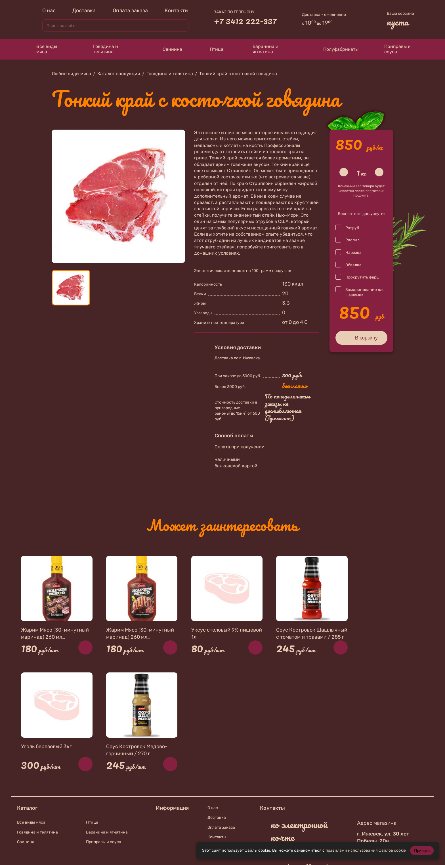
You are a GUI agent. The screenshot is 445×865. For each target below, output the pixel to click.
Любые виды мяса (71, 73)
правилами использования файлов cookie (366, 850)
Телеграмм (291, 812)
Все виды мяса (42, 49)
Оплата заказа (130, 10)
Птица (212, 49)
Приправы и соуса (394, 49)
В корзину (361, 337)
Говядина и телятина (100, 49)
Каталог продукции (118, 73)
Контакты (176, 10)
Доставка (84, 10)
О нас (49, 10)
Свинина (167, 49)
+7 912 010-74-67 (302, 754)
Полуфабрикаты (335, 49)
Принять (422, 850)
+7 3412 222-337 (245, 21)
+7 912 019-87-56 (302, 782)
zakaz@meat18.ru (302, 726)
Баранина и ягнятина (260, 49)
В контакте (293, 797)
